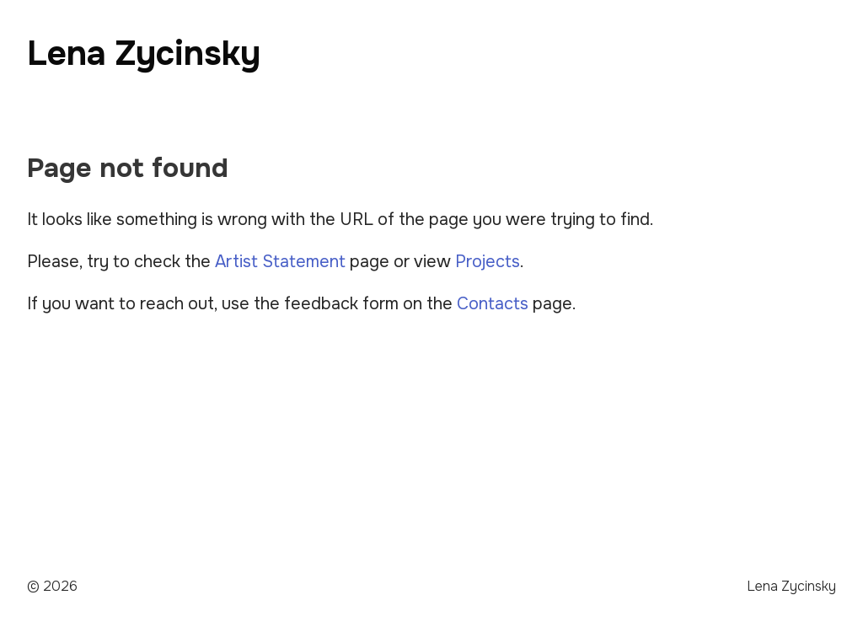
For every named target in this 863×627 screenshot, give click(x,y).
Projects (487, 261)
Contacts (492, 303)
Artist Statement (280, 261)
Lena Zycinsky (143, 53)
